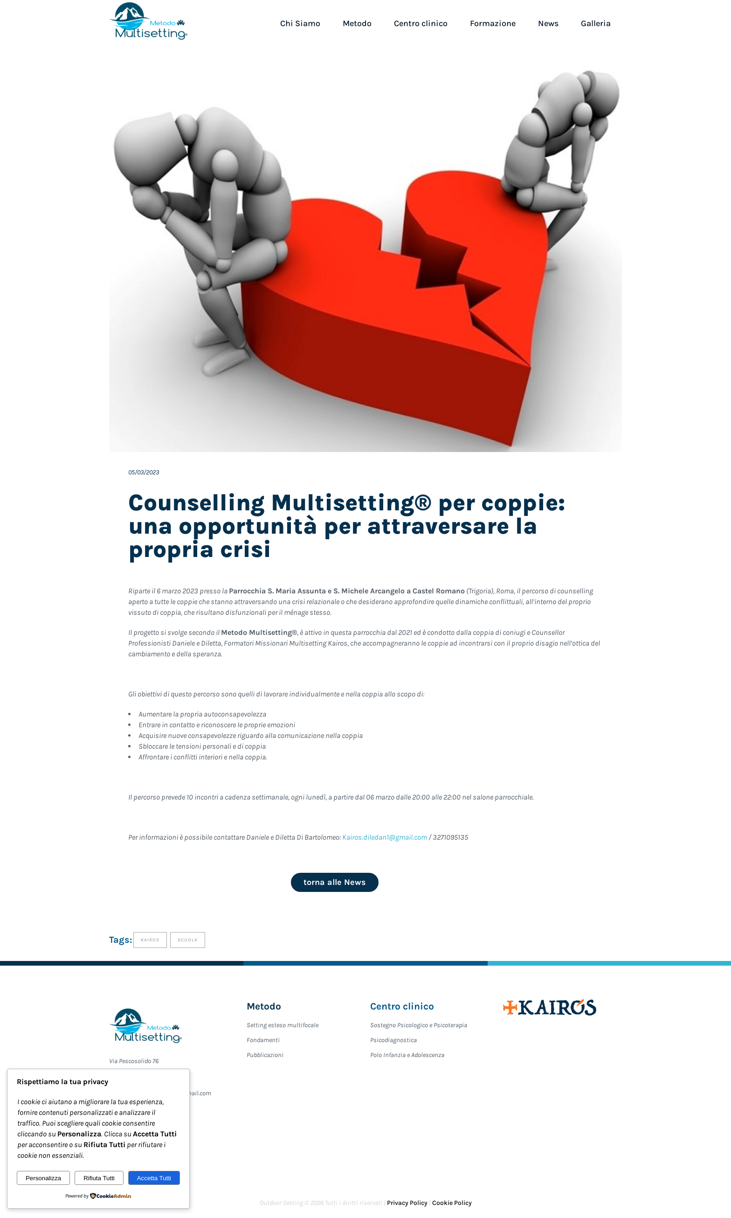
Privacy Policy (408, 1203)
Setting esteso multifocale (282, 1025)
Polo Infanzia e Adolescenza (407, 1055)
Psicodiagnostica (393, 1040)
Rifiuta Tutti (99, 1178)
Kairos (150, 940)
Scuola (188, 940)
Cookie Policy (452, 1203)
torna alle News (334, 882)
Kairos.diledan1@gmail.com (384, 837)
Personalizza (43, 1178)
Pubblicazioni (265, 1055)
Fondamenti (263, 1040)
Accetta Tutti (154, 1178)
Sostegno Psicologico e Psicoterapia (418, 1025)
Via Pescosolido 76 (134, 1061)
